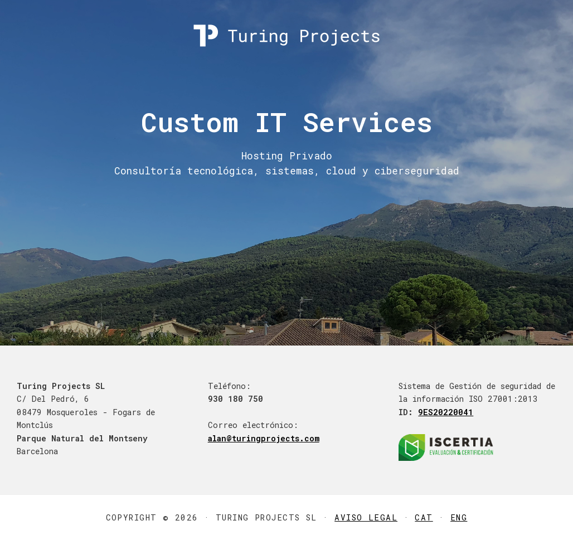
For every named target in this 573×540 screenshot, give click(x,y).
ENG (458, 517)
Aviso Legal (365, 517)
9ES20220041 (445, 412)
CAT (424, 517)
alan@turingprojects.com (263, 438)
